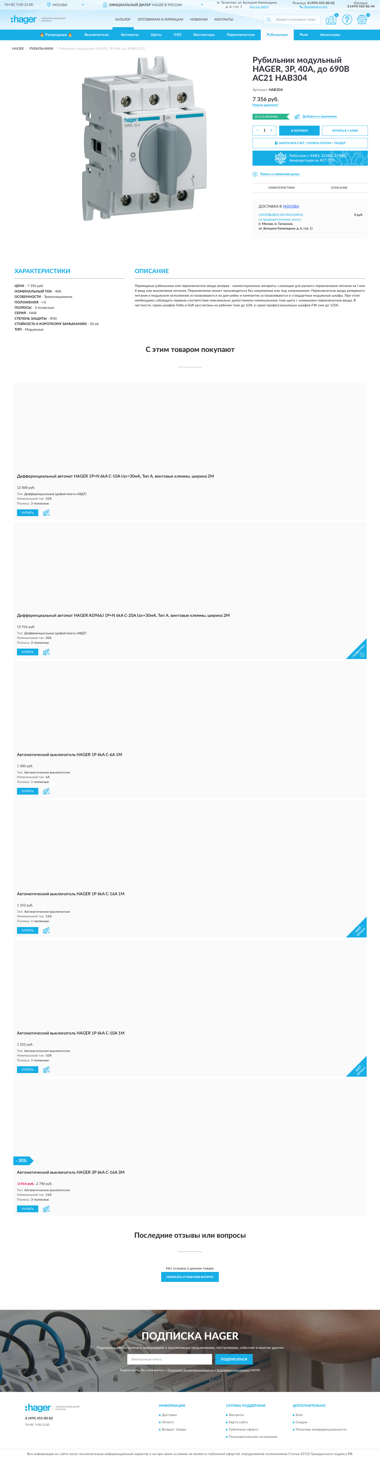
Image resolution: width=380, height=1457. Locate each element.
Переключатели (241, 35)
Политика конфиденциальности (321, 1427)
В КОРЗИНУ (299, 130)
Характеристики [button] (281, 187)
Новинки (199, 19)
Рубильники (277, 35)
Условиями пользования (233, 1368)
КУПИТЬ (27, 512)
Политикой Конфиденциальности (190, 1368)
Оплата (168, 1420)
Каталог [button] (123, 19)
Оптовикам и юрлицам (160, 19)
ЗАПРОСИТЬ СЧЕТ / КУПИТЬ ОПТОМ (310, 143)
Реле (304, 35)
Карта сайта (238, 1420)
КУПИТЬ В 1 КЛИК (345, 130)
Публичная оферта (243, 1427)
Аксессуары (330, 35)
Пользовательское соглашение (253, 1435)
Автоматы (130, 35)
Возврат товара (174, 1427)
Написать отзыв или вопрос (190, 1275)
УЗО (177, 35)
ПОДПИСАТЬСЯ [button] (234, 1357)
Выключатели (97, 35)
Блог (299, 1413)
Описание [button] (339, 187)
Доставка (169, 1413)
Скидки (301, 1420)
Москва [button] (291, 206)
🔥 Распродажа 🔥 (56, 35)
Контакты (223, 19)
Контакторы (204, 35)
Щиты (156, 35)
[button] (313, 6)
